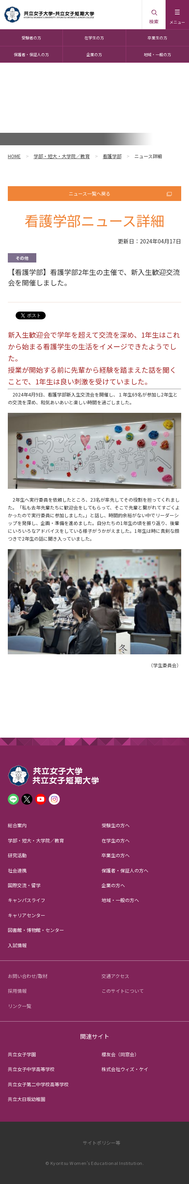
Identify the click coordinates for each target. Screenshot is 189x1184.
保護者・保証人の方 (31, 54)
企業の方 (94, 54)
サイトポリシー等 (101, 1142)
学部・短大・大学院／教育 (62, 156)
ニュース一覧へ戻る (90, 193)
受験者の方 (31, 38)
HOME (14, 156)
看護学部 (112, 156)
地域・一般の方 (157, 54)
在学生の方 (94, 38)
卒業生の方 (157, 38)
